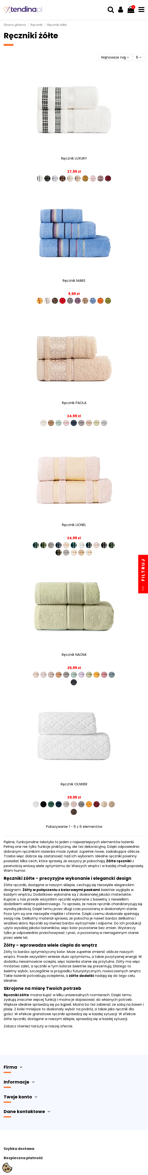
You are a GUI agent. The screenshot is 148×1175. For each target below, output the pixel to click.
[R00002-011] (112, 675)
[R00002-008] (89, 675)
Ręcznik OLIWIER (74, 784)
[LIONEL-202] (112, 545)
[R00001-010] (104, 804)
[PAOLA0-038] (74, 423)
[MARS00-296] (78, 301)
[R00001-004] (59, 804)
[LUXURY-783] (70, 178)
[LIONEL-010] (59, 545)
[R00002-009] (96, 675)
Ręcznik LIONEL (74, 524)
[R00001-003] (51, 804)
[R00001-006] (74, 804)
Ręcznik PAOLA (74, 402)
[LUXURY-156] (47, 178)
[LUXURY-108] (93, 178)
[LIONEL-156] (104, 545)
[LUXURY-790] (78, 178)
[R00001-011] (112, 804)
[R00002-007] (81, 675)
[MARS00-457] (93, 301)
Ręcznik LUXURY (74, 158)
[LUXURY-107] (108, 178)
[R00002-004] (59, 675)
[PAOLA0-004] (43, 423)
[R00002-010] (104, 675)
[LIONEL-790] (81, 552)
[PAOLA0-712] (104, 423)
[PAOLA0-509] (89, 423)
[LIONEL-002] (43, 545)
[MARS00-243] (55, 301)
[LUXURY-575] (62, 178)
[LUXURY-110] (85, 178)
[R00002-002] (43, 675)
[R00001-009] (96, 804)
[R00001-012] (74, 812)
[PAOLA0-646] (96, 423)
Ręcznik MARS (74, 280)
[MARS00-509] (100, 301)
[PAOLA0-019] (66, 423)
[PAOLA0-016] (59, 423)
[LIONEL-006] (51, 545)
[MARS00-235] (47, 301)
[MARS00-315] (85, 301)
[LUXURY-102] (40, 178)
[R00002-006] (74, 675)
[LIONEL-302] (89, 552)
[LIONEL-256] (59, 552)
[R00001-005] (66, 804)
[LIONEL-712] (66, 552)
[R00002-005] (66, 675)
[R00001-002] (43, 804)
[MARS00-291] (62, 301)
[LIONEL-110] (89, 545)
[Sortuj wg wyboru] (115, 57)
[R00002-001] (36, 675)
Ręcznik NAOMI (74, 654)
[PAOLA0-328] (81, 423)
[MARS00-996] (108, 301)
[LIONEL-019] (66, 545)
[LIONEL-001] (36, 545)
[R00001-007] (81, 804)
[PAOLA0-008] (51, 423)
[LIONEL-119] (96, 545)
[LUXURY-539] (55, 178)
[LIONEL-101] (74, 545)
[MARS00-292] (70, 301)
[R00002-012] (74, 682)
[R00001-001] (36, 804)
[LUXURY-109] (100, 178)
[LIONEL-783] (74, 552)
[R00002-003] (51, 675)
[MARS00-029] (40, 301)
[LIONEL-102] (81, 545)
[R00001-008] (89, 804)
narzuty (37, 1026)
